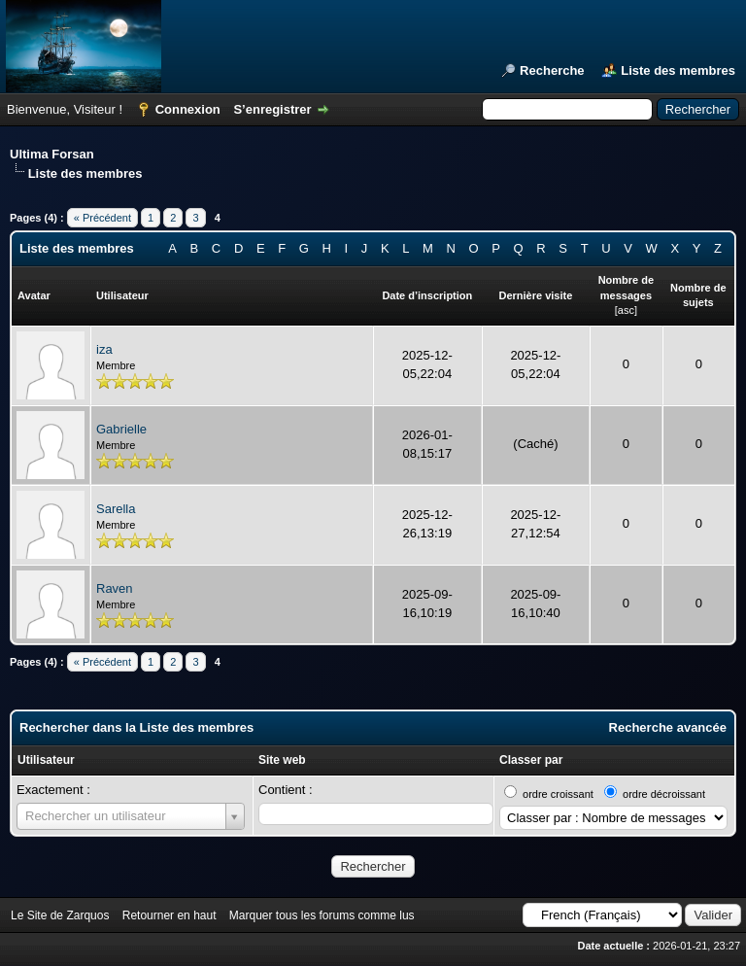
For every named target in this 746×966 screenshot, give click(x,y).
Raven (114, 588)
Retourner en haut (169, 915)
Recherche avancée (668, 727)
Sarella (115, 508)
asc (626, 310)
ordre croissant (558, 794)
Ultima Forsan (52, 154)
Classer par (530, 760)
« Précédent (102, 218)
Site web (282, 760)
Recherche (552, 70)
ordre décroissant (664, 794)
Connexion (187, 109)
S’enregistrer (272, 109)
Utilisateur (46, 760)
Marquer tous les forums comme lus (322, 915)
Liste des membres (678, 70)
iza (104, 349)
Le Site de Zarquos (60, 915)
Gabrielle (121, 429)
